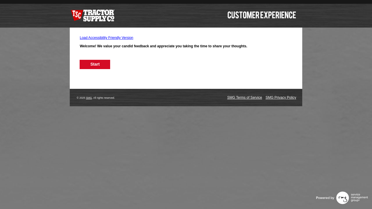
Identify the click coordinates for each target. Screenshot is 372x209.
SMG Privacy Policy (281, 98)
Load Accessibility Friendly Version (106, 38)
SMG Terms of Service (244, 98)
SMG (89, 97)
